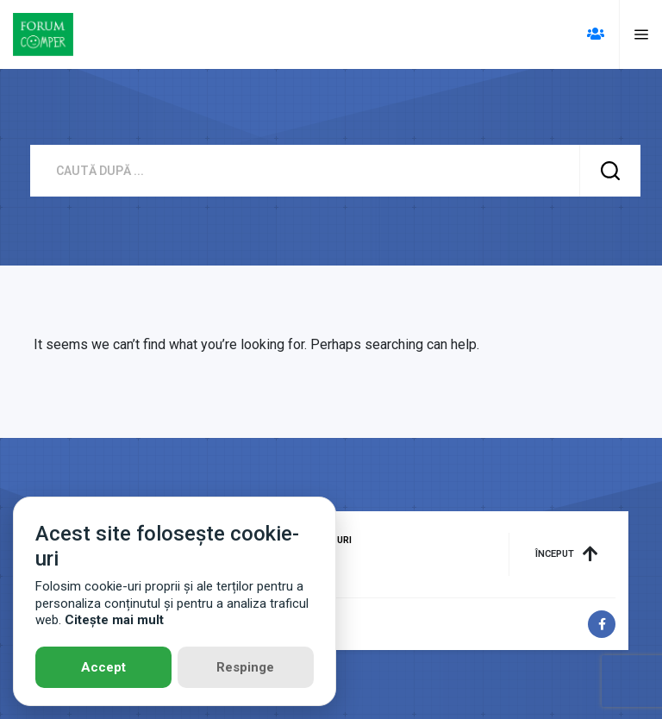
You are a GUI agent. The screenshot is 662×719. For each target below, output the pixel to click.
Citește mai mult (114, 620)
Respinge (245, 667)
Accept (103, 667)
